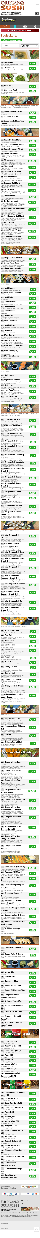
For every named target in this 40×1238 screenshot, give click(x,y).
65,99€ (32, 237)
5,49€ (32, 69)
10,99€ (32, 269)
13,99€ (32, 141)
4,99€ (32, 298)
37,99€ (32, 210)
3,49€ (32, 1093)
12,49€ (32, 167)
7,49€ (32, 632)
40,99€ (32, 224)
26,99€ (32, 202)
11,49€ (32, 259)
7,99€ (33, 435)
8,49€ (32, 687)
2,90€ (32, 1164)
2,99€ (32, 1131)
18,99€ (32, 154)
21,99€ (32, 178)
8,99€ (32, 427)
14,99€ (32, 873)
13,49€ (32, 145)
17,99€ (32, 217)
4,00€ (32, 1137)
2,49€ (32, 1099)
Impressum (4, 1228)
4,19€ (33, 289)
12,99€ (32, 763)
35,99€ (32, 161)
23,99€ (32, 184)
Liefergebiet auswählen (11, 40)
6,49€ (32, 113)
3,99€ (32, 307)
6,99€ (32, 122)
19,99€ (32, 197)
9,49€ (32, 736)
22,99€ (32, 190)
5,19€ (33, 955)
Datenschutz (4, 1223)
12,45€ (32, 150)
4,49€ (32, 63)
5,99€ (32, 117)
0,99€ (32, 973)
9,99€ (32, 421)
